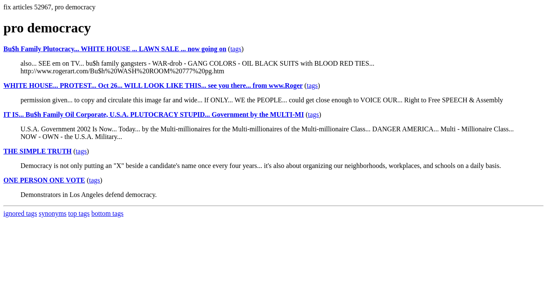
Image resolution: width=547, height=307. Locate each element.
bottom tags (107, 213)
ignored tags (20, 213)
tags (235, 48)
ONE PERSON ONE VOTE (44, 180)
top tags (79, 213)
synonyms (53, 213)
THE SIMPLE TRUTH (37, 151)
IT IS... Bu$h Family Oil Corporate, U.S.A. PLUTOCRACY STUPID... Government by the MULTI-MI (153, 114)
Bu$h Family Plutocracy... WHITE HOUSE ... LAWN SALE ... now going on (114, 48)
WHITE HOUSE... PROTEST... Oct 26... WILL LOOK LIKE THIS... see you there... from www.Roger (153, 85)
